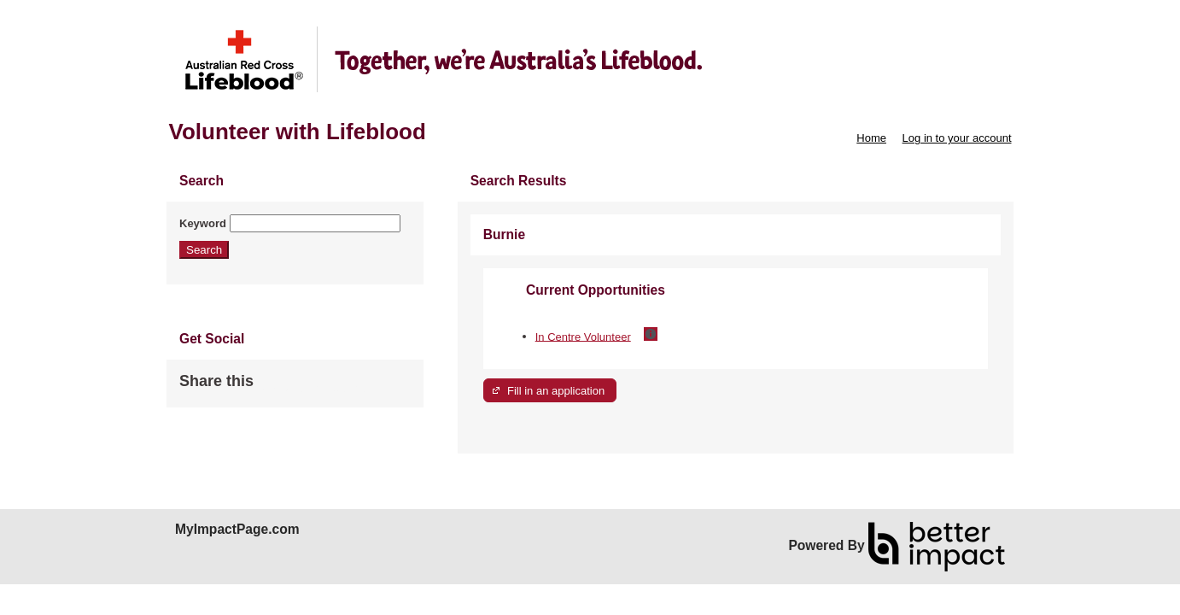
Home (871, 138)
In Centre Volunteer (583, 336)
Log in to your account (957, 138)
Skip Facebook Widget (309, 388)
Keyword (202, 223)
